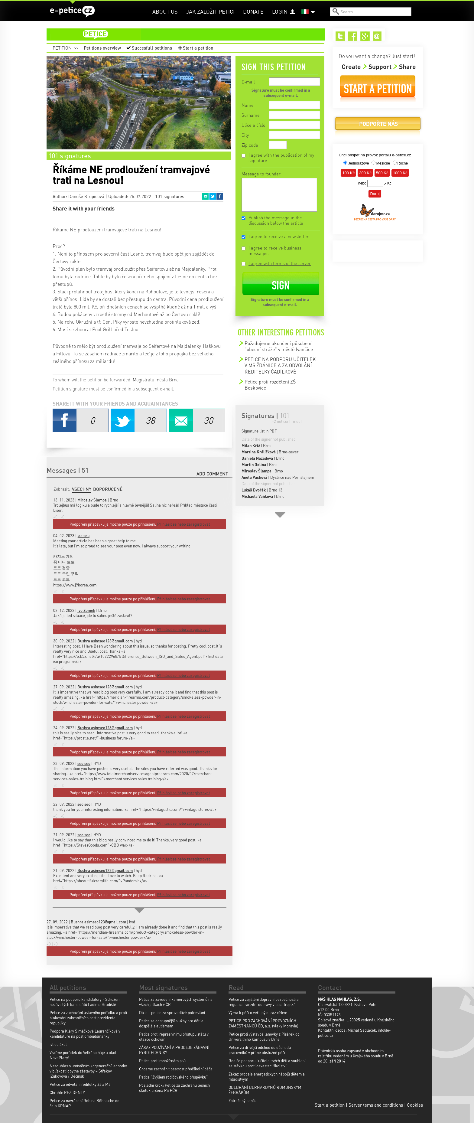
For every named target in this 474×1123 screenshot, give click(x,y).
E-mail (248, 81)
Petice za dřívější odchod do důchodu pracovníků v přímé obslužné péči (260, 1050)
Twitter (212, 196)
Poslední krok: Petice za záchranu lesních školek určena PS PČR (174, 1087)
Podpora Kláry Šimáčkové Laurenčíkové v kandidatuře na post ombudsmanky (85, 1033)
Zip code (250, 145)
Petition (62, 48)
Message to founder (261, 173)
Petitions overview (102, 48)
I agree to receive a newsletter (278, 236)
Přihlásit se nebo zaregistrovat (183, 951)
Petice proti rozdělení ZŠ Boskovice (270, 384)
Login (279, 11)
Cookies (415, 1105)
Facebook (219, 196)
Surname (251, 115)
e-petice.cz (72, 11)
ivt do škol (58, 1044)
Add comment (212, 474)
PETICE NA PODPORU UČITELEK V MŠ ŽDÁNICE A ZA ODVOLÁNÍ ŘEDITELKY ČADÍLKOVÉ (280, 365)
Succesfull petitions (152, 48)
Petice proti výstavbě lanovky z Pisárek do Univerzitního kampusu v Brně (264, 1036)
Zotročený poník (242, 1100)
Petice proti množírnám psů (162, 1060)
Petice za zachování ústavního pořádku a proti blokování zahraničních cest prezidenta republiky (88, 1017)
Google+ (365, 36)
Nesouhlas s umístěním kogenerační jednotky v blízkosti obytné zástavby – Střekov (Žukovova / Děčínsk (88, 1071)
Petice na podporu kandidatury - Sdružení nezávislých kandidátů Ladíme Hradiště (85, 1002)
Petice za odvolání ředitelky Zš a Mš (80, 1084)
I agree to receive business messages (274, 250)
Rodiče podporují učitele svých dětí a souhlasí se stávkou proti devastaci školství (267, 1063)
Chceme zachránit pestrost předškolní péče (176, 1068)
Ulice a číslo (253, 125)
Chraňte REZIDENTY (67, 1092)
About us (165, 11)
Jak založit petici (210, 11)
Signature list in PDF (259, 430)
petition (189, 34)
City (245, 135)
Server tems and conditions (376, 1105)
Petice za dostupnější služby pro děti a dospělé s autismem (171, 1023)
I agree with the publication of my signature (281, 157)
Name (248, 105)
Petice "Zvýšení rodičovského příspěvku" (173, 1076)
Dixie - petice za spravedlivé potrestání (172, 1012)
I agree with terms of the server (279, 263)
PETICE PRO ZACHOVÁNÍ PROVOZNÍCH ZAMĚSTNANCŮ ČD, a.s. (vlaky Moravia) (263, 1023)
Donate (253, 11)
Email (205, 196)
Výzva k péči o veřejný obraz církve (258, 1012)
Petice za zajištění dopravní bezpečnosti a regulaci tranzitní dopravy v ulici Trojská (264, 1002)
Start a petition (198, 48)
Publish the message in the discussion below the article (275, 220)
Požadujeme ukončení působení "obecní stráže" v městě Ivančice (279, 346)
